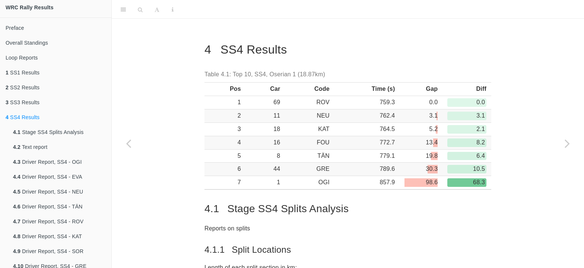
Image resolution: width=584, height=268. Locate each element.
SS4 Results (22, 117)
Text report (30, 147)
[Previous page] (128, 143)
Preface (15, 28)
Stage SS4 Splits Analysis (48, 132)
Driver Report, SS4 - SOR (48, 251)
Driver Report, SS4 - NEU (48, 192)
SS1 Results (22, 73)
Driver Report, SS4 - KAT (47, 236)
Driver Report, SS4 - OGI (47, 162)
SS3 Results (22, 102)
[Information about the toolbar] (173, 9)
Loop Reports (22, 58)
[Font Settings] (157, 9)
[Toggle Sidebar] (123, 9)
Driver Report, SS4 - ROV (48, 221)
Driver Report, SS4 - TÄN (48, 207)
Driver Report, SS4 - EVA (47, 177)
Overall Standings (27, 43)
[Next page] (567, 143)
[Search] (140, 9)
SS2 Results (22, 87)
